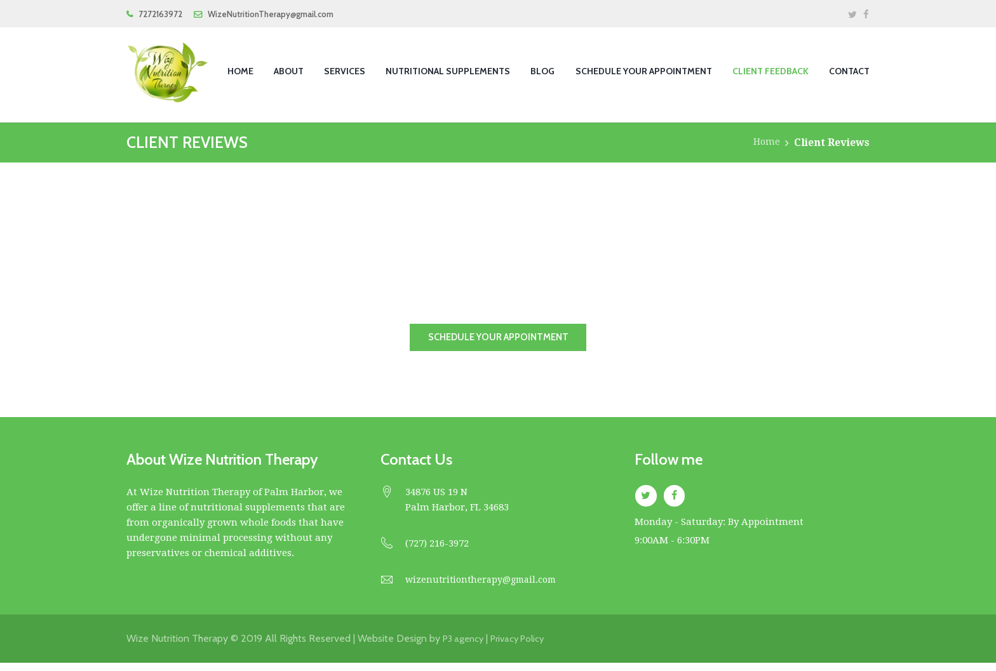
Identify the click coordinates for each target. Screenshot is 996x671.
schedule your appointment (498, 341)
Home (765, 142)
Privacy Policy (525, 647)
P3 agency (465, 647)
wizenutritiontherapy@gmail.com (485, 588)
